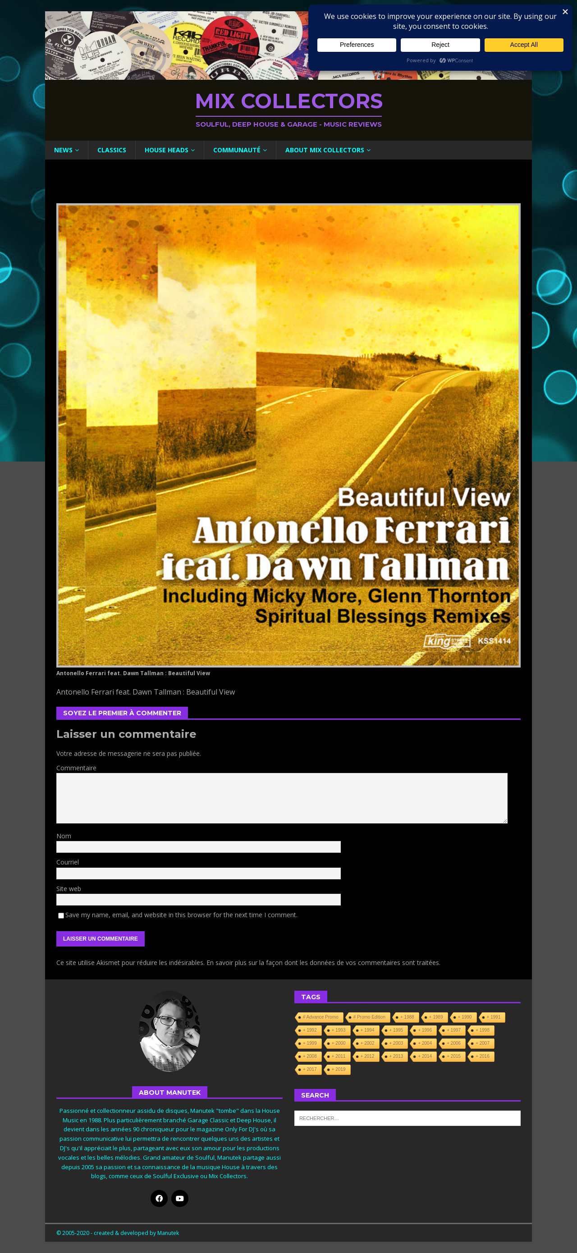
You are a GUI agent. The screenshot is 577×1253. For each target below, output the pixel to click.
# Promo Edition (369, 1017)
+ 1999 (310, 1043)
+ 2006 (454, 1043)
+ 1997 (454, 1030)
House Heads (166, 150)
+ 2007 (483, 1043)
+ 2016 (483, 1056)
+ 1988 (407, 1017)
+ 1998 (483, 1030)
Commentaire (76, 768)
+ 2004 (425, 1043)
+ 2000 (339, 1043)
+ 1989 (436, 1017)
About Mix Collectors (324, 150)
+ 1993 (339, 1030)
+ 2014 (425, 1056)
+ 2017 (310, 1069)
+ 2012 (368, 1056)
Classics (111, 150)
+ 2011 (339, 1056)
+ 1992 (310, 1030)
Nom (63, 836)
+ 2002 (368, 1043)
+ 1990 (465, 1017)
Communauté (237, 150)
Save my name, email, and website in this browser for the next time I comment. (181, 914)
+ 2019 (339, 1069)
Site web (68, 888)
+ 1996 (425, 1030)
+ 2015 (454, 1056)
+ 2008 (310, 1056)
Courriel (67, 862)
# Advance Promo (321, 1017)
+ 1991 (494, 1017)
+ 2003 (396, 1043)
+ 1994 (368, 1030)
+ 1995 (396, 1030)
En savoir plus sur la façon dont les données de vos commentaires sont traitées (322, 962)
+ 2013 (396, 1056)
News (63, 150)
